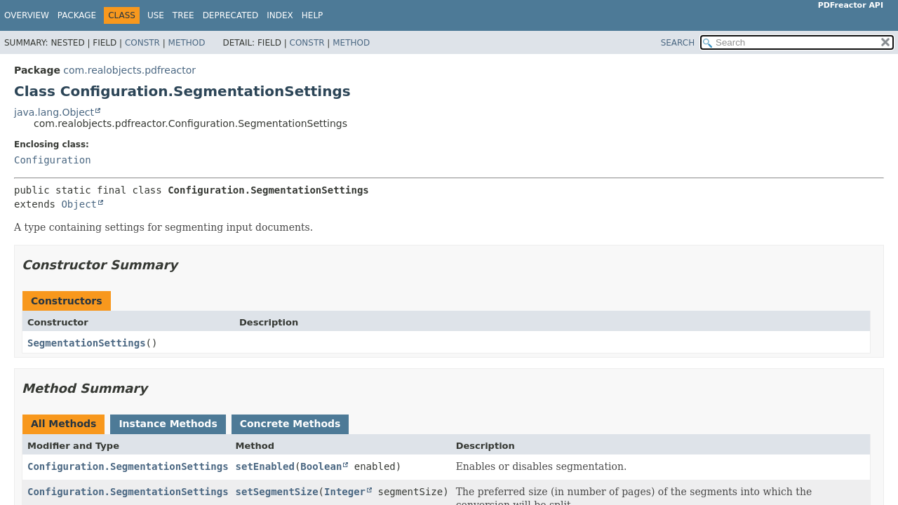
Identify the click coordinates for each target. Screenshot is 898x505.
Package (77, 15)
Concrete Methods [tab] (290, 423)
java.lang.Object (54, 112)
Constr (142, 43)
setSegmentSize (277, 491)
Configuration (52, 160)
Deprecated (231, 15)
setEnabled (265, 466)
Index (280, 15)
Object (79, 204)
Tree (183, 15)
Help (312, 15)
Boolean (321, 466)
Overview (26, 15)
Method (187, 43)
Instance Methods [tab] (168, 423)
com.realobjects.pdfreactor (129, 70)
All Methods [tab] (63, 423)
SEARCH (678, 43)
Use (155, 15)
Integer (345, 491)
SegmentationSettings (86, 343)
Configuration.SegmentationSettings (128, 466)
